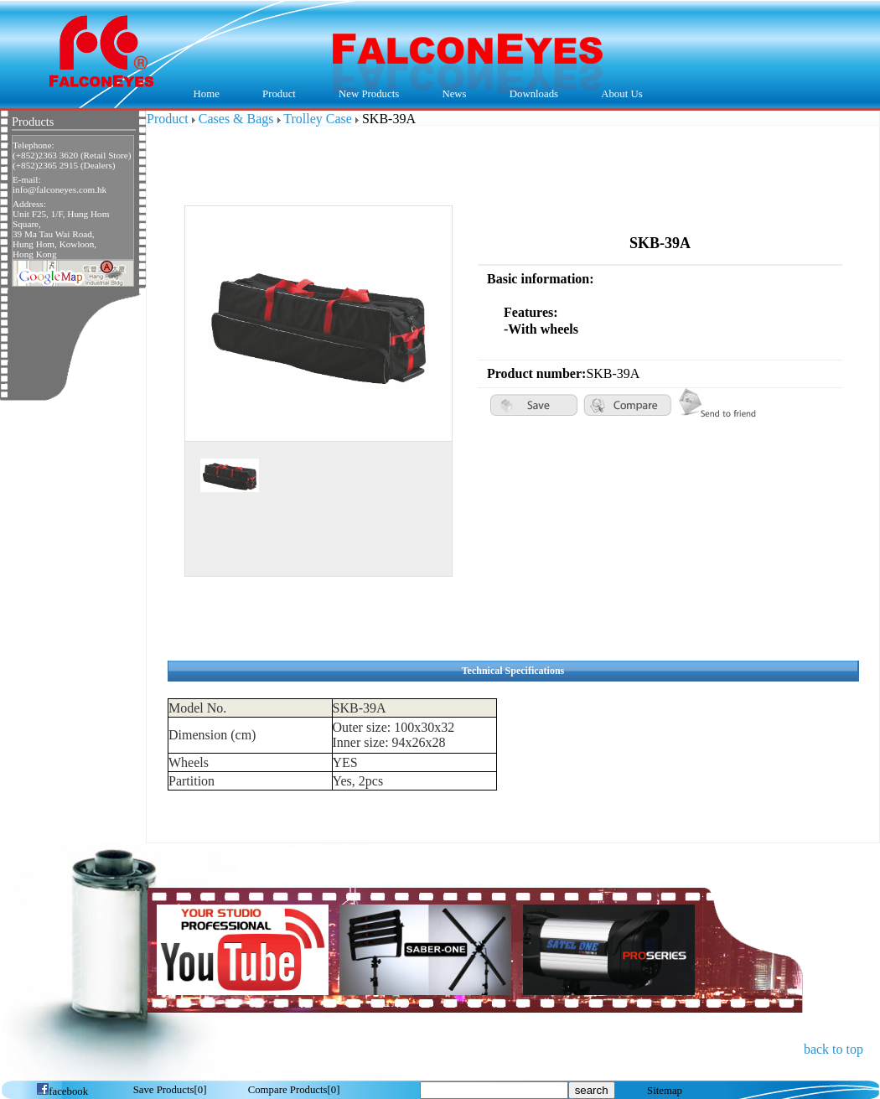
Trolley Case (317, 118)
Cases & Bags (236, 118)
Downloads (530, 94)
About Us (618, 94)
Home (207, 94)
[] (170, 1090)
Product (274, 94)
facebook (62, 1091)
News (450, 94)
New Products (369, 94)
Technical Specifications (513, 671)
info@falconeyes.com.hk (59, 189)
